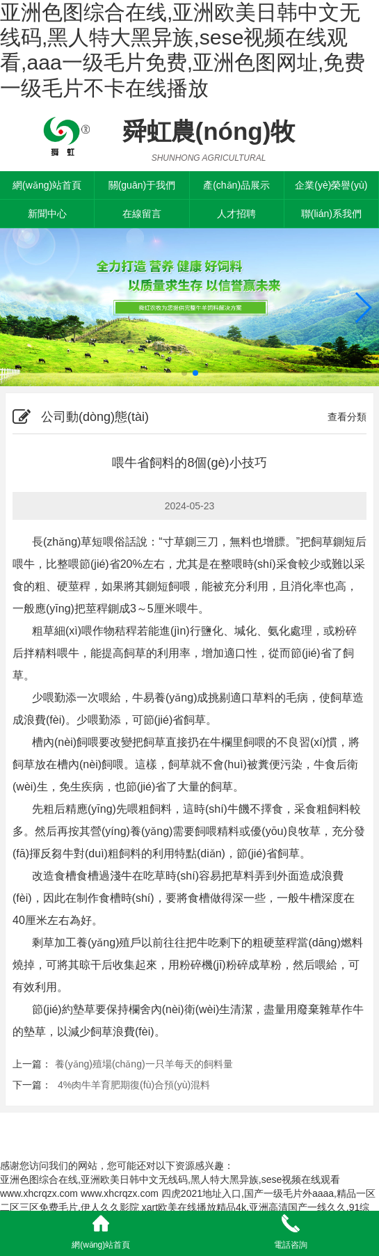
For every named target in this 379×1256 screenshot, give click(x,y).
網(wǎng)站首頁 (47, 185)
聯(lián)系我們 (331, 213)
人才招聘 (236, 213)
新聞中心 (47, 213)
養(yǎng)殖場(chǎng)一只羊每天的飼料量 (144, 1064)
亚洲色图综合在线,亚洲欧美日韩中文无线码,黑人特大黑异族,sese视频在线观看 (170, 1179)
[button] (362, 307)
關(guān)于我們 (141, 185)
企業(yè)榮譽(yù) (331, 185)
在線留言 (141, 213)
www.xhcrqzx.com (39, 1193)
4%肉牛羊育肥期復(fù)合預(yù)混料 (132, 1084)
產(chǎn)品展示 (236, 185)
